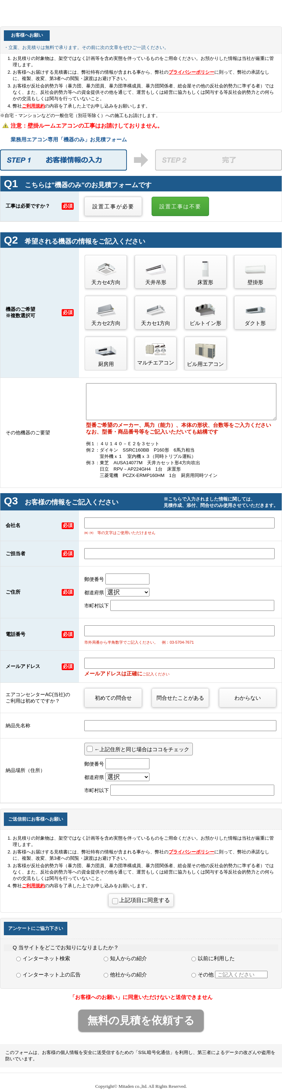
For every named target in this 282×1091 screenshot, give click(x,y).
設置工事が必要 (113, 206)
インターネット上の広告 (48, 974)
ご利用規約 (33, 106)
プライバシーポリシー (191, 72)
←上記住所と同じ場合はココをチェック (141, 749)
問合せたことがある (180, 698)
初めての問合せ (113, 698)
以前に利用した (213, 958)
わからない (247, 698)
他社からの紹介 (125, 974)
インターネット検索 (43, 958)
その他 (229, 974)
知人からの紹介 (125, 958)
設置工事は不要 (180, 206)
